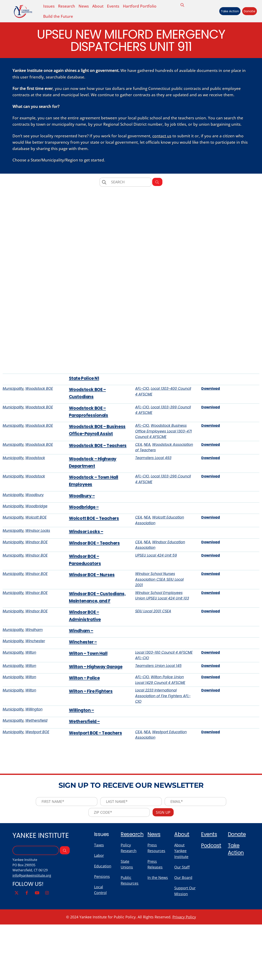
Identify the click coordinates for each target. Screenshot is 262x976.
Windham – (82, 688)
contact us (165, 141)
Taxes (99, 912)
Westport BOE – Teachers (97, 797)
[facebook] (27, 962)
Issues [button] (49, 6)
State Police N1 (85, 398)
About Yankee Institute (182, 919)
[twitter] (16, 962)
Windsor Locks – (87, 575)
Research (133, 902)
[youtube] (37, 962)
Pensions (102, 945)
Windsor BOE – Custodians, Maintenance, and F (90, 649)
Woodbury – (83, 536)
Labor (99, 924)
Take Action (227, 11)
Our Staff (182, 936)
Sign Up (164, 879)
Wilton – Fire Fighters (92, 752)
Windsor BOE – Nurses (93, 620)
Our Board (183, 947)
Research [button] (67, 6)
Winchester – (84, 700)
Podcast (211, 913)
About (100, 6)
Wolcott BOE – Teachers (96, 561)
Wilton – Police (85, 738)
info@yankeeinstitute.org (32, 944)
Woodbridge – (85, 549)
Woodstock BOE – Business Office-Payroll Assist (95, 458)
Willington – (82, 773)
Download (211, 409)
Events (116, 6)
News (85, 6)
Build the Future (58, 17)
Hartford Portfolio (143, 6)
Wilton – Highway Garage (97, 726)
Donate (247, 11)
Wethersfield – (85, 785)
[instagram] (47, 962)
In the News (158, 947)
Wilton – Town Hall (89, 712)
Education (103, 935)
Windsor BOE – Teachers (96, 587)
